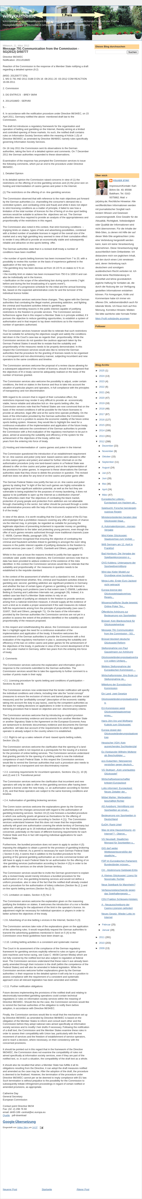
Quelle (6, 1115)
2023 (102, 381)
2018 (102, 408)
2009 (102, 948)
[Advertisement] (31, 1161)
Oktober (106, 456)
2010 (102, 942)
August (106, 467)
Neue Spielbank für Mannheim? (118, 884)
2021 (102, 392)
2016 (102, 419)
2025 (102, 370)
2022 (102, 386)
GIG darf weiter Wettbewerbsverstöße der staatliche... (116, 852)
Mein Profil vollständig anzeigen (112, 318)
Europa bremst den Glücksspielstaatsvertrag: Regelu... (116, 593)
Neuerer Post (10, 1189)
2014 (102, 430)
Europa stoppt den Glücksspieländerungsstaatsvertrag (119, 734)
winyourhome (19, 16)
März (105, 494)
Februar (106, 924)
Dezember (108, 445)
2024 (102, 376)
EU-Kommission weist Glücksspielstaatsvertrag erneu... (116, 712)
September (108, 462)
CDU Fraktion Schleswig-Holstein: (119, 899)
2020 (102, 397)
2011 (102, 937)
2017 (102, 414)
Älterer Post (83, 1189)
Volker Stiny (121, 180)
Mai (104, 483)
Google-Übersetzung (19, 1122)
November (108, 451)
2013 (102, 436)
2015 (102, 425)
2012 (102, 441)
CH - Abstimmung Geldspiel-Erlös (119, 870)
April (105, 489)
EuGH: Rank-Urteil (111, 824)
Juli (104, 473)
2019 (102, 403)
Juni (104, 478)
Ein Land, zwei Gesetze (114, 693)
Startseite (47, 1189)
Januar (106, 930)
